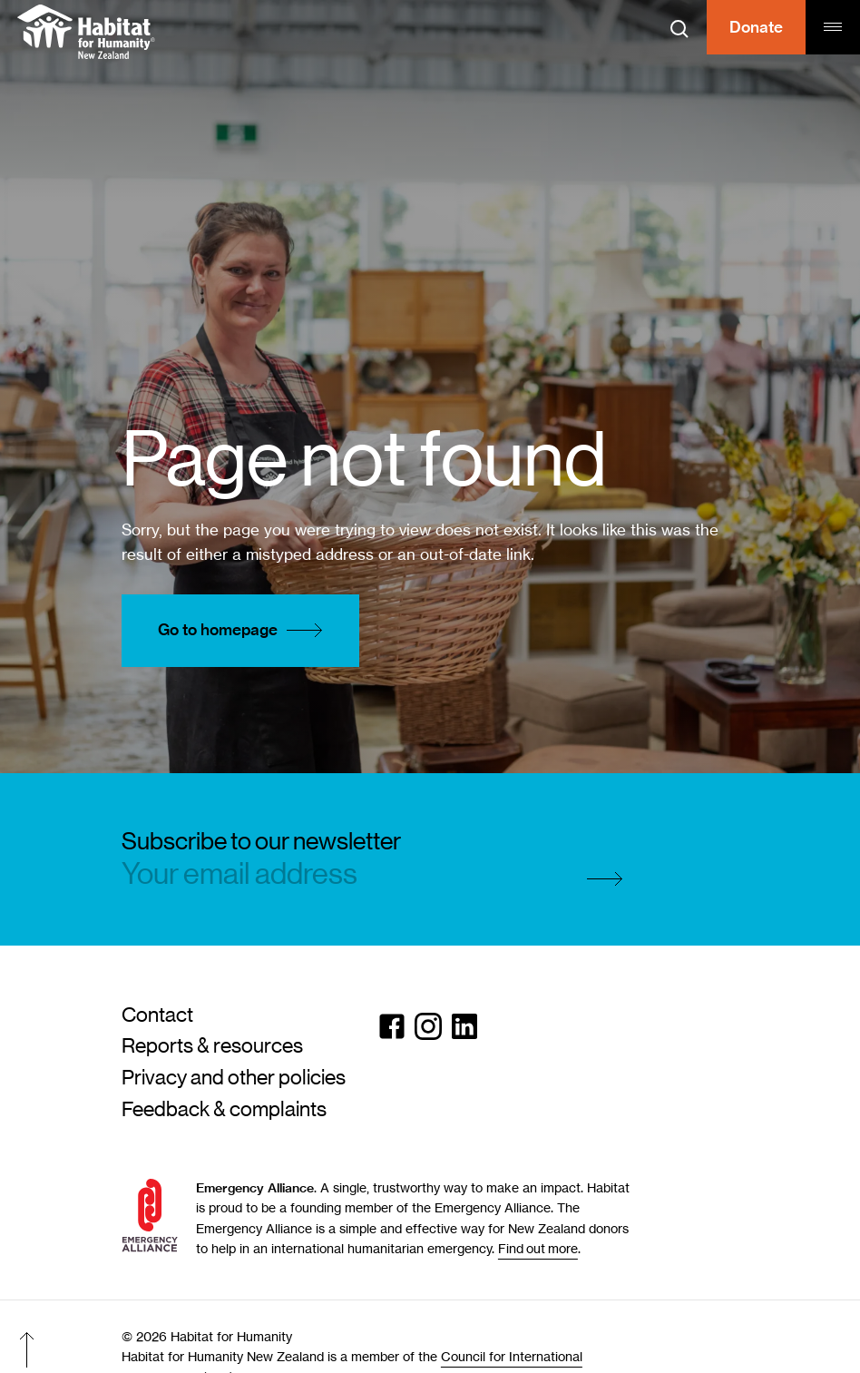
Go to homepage (245, 630)
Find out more (538, 1248)
